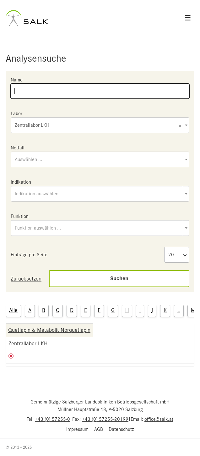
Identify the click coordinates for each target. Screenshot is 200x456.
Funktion (20, 216)
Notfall (17, 148)
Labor (16, 113)
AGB (98, 429)
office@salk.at (158, 419)
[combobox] (100, 125)
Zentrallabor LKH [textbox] (98, 125)
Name (17, 80)
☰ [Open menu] (187, 18)
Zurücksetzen (26, 278)
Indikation (21, 182)
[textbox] (100, 159)
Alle (13, 310)
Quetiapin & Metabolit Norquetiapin (49, 330)
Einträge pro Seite (29, 255)
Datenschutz (121, 429)
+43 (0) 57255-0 (52, 419)
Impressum (77, 429)
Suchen (119, 278)
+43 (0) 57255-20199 (105, 419)
